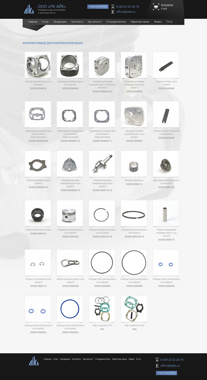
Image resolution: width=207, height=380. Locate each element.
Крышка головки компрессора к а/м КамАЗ (134, 121)
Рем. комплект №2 (134, 313)
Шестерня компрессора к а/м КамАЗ (166, 169)
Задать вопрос (97, 7)
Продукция (60, 21)
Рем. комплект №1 (102, 313)
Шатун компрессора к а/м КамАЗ (70, 268)
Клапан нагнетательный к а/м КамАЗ (166, 120)
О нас (45, 21)
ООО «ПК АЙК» (52, 9)
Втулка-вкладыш (134, 168)
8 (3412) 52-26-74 (127, 6)
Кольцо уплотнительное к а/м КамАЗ (102, 268)
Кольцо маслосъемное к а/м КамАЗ (134, 219)
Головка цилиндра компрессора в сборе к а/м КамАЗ (102, 72)
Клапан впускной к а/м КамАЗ (38, 169)
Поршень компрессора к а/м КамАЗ (70, 219)
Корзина (167, 6)
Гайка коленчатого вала (38, 217)
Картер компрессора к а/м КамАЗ (38, 71)
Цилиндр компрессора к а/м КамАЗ (70, 71)
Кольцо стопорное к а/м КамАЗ (38, 268)
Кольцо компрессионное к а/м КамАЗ (102, 219)
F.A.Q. (169, 21)
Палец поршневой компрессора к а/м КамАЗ (166, 220)
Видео (158, 21)
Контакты (77, 21)
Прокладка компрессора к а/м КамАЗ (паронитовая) (38, 121)
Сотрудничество (116, 21)
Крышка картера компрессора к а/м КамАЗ (70, 171)
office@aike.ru (126, 12)
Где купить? (95, 21)
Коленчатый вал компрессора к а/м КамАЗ (102, 171)
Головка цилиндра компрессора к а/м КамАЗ (134, 72)
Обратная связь (140, 21)
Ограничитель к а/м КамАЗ (166, 71)
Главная (33, 21)
